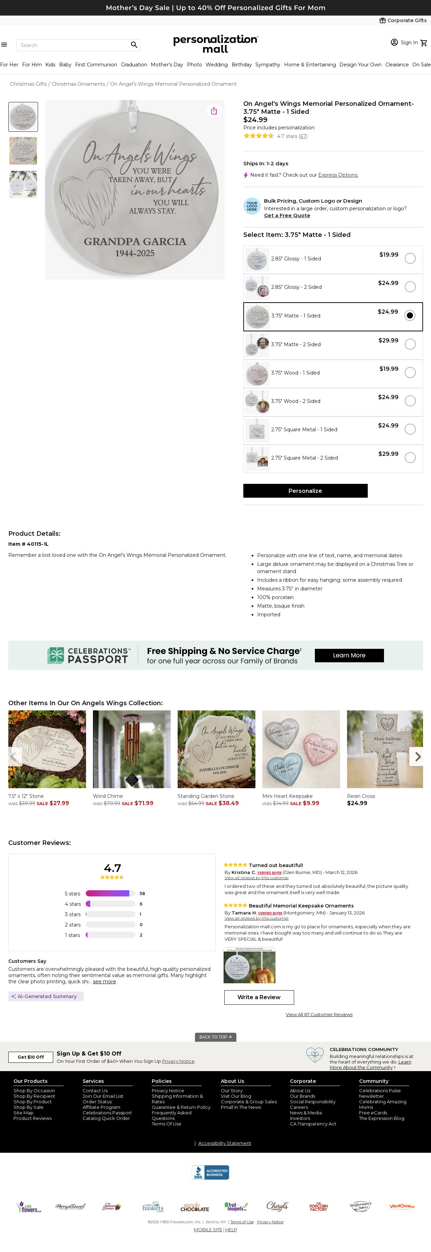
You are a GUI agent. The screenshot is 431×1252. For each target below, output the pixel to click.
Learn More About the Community (370, 1064)
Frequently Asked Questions (171, 1115)
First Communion (96, 65)
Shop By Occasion (34, 1090)
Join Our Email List (103, 1096)
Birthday (242, 65)
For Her (9, 65)
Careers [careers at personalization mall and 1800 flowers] (299, 1107)
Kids (50, 65)
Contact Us (95, 1090)
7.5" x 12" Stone (26, 796)
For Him (32, 65)
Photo (194, 65)
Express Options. (338, 175)
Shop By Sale (28, 1107)
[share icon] (214, 110)
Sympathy (267, 65)
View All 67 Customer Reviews (319, 1014)
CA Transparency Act (313, 1123)
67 (303, 136)
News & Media (306, 1112)
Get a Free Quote (287, 215)
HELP (231, 1229)
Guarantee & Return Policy (181, 1107)
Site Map (23, 1112)
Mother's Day (167, 65)
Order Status (97, 1101)
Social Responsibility (313, 1101)
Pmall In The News (241, 1107)
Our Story (232, 1090)
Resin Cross (361, 796)
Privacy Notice (178, 1061)
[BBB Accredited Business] (210, 1178)
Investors (300, 1118)
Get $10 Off (31, 1057)
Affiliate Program (101, 1107)
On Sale (421, 65)
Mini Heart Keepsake (287, 796)
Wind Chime (108, 796)
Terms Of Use (166, 1123)
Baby (65, 65)
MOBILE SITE (208, 1229)
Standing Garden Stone (206, 796)
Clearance (397, 65)
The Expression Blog (381, 1118)
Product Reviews (32, 1118)
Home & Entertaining (310, 65)
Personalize (305, 491)
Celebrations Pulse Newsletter (380, 1093)
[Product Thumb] (23, 117)
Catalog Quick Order (106, 1118)
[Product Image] (135, 190)
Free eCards (373, 1112)
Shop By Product (32, 1101)
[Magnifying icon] (134, 45)
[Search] (78, 45)
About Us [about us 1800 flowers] (300, 1090)
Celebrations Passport (107, 1112)
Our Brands (302, 1096)
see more (104, 981)
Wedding (217, 65)
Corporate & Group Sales (249, 1101)
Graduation (134, 65)
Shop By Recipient (34, 1096)
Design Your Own (360, 65)
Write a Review (259, 997)
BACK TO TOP (215, 1037)
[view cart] (424, 42)
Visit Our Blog (236, 1096)
